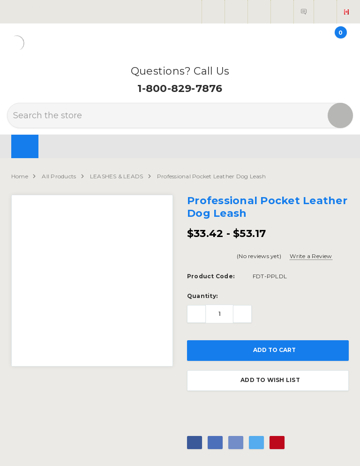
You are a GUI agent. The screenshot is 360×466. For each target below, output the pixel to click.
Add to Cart (268, 350)
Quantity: (202, 295)
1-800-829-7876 (179, 88)
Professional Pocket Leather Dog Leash (211, 176)
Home (19, 176)
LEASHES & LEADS (116, 176)
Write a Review (311, 256)
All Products (59, 176)
